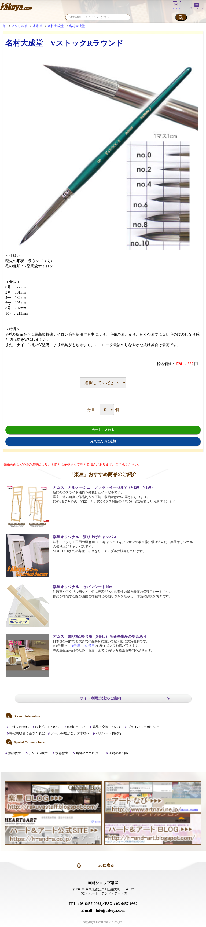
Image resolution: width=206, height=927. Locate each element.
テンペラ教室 (38, 753)
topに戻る (105, 865)
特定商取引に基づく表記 (27, 733)
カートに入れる (103, 430)
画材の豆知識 (118, 753)
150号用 (89, 646)
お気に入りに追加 (103, 441)
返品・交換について (106, 727)
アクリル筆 (19, 26)
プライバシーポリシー (143, 727)
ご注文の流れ (19, 727)
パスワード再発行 (109, 733)
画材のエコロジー (88, 753)
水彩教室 (61, 753)
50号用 (75, 646)
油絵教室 (14, 753)
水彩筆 (37, 26)
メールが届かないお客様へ (70, 733)
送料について (76, 727)
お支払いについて (48, 727)
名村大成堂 (55, 26)
